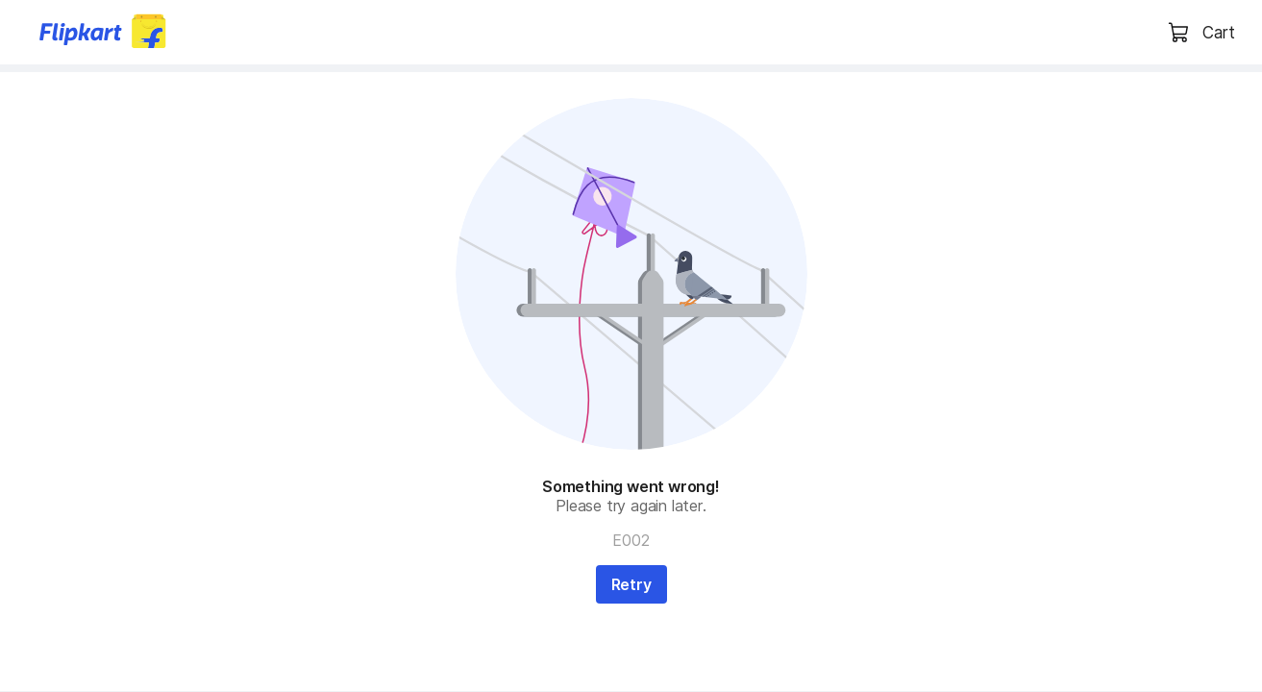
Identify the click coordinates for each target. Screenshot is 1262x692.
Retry (631, 584)
